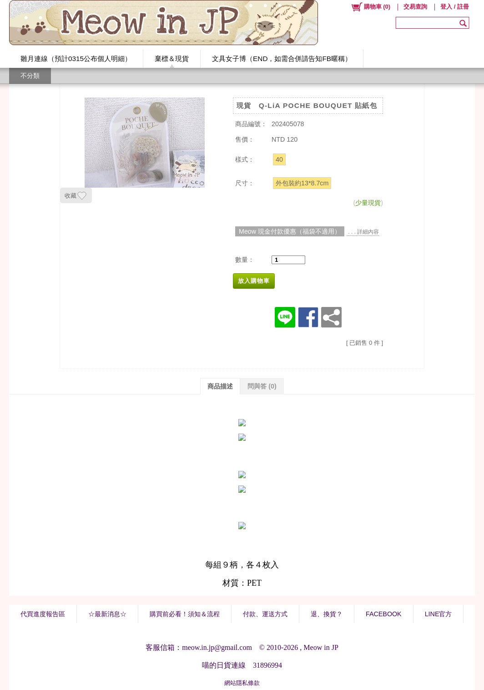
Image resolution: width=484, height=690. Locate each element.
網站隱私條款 (242, 683)
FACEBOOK (384, 614)
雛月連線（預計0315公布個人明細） (75, 58)
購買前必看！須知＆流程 (185, 614)
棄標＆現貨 (172, 58)
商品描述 (220, 386)
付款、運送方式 (265, 614)
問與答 (262, 386)
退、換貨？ (327, 614)
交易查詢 (415, 6)
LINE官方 (438, 614)
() (370, 7)
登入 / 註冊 (454, 6)
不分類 (30, 75)
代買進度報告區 (42, 614)
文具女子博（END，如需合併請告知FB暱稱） (282, 58)
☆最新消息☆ (107, 614)
